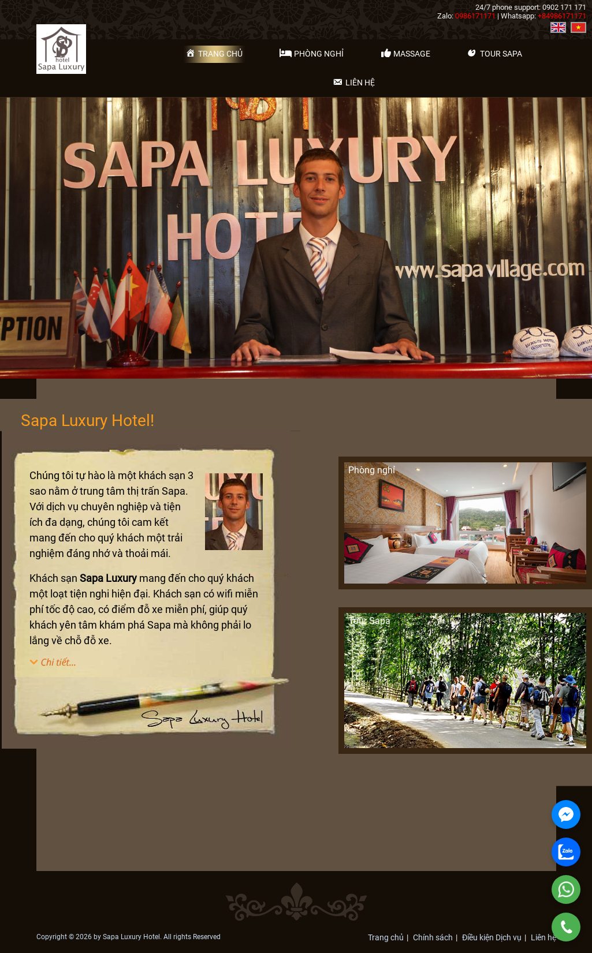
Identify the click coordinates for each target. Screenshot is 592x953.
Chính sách (433, 937)
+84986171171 (562, 16)
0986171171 (475, 16)
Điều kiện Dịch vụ (492, 937)
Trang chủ (386, 937)
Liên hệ (543, 937)
